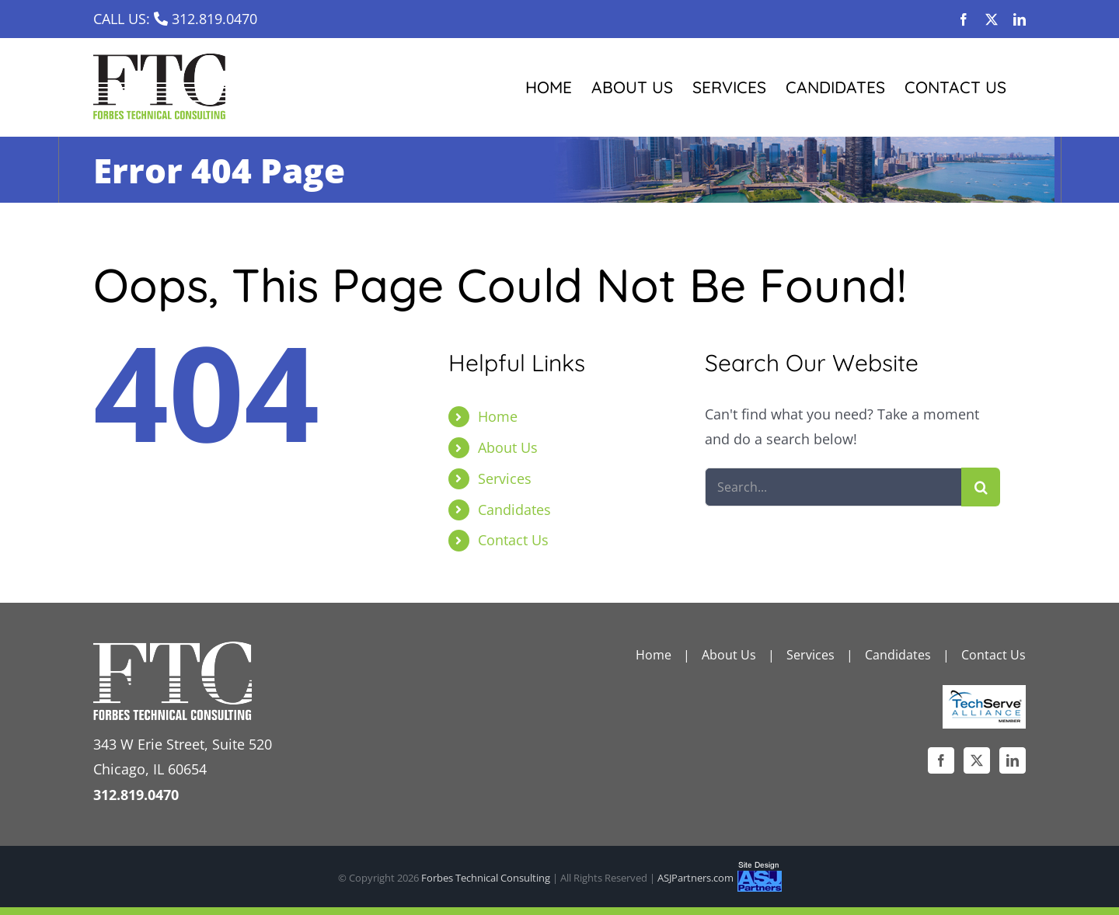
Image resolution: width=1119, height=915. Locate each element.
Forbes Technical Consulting (485, 878)
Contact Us (513, 540)
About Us (508, 447)
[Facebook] (941, 760)
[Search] (980, 487)
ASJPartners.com (695, 878)
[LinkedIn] (1012, 760)
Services (505, 478)
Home (498, 416)
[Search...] (833, 487)
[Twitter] (977, 760)
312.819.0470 (214, 18)
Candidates (514, 509)
